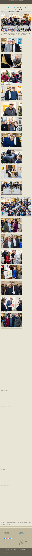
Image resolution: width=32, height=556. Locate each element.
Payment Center (16, 549)
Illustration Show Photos (9, 8)
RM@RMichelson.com (22, 533)
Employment (21, 549)
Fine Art (8, 2)
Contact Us (18, 2)
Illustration (11, 2)
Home (6, 549)
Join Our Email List (23, 2)
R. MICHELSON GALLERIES (16, 1)
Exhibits (15, 2)
